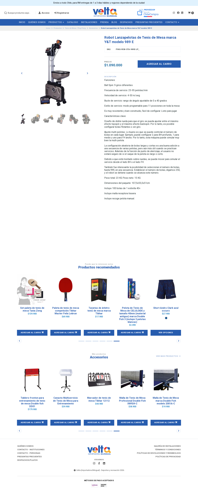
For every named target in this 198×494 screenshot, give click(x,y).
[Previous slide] (22, 73)
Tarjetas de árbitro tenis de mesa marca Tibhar (99, 311)
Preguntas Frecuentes (148, 22)
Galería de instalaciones (167, 446)
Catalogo (72, 22)
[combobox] (18, 12)
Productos (56, 22)
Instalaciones (89, 22)
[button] (32, 333)
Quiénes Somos (37, 22)
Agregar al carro (159, 64)
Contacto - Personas (28, 453)
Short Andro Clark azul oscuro (165, 309)
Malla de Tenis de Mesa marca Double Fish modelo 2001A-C (166, 400)
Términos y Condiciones (168, 450)
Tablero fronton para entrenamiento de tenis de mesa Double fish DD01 (32, 402)
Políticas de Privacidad (168, 457)
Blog (114, 22)
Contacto (172, 22)
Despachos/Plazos (27, 460)
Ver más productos (168, 356)
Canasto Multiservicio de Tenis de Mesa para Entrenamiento (65, 400)
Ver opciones (166, 332)
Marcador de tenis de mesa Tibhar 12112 (99, 399)
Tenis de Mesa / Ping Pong (75, 28)
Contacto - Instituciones (31, 450)
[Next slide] (87, 73)
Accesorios (93, 28)
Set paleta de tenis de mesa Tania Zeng (32, 309)
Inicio (22, 22)
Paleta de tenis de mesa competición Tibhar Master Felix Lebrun (65, 311)
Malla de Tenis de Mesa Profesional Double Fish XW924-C (132, 400)
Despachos (126, 22)
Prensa (104, 22)
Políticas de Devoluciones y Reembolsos (159, 453)
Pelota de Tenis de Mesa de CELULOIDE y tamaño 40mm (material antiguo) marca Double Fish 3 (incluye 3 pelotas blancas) (132, 315)
